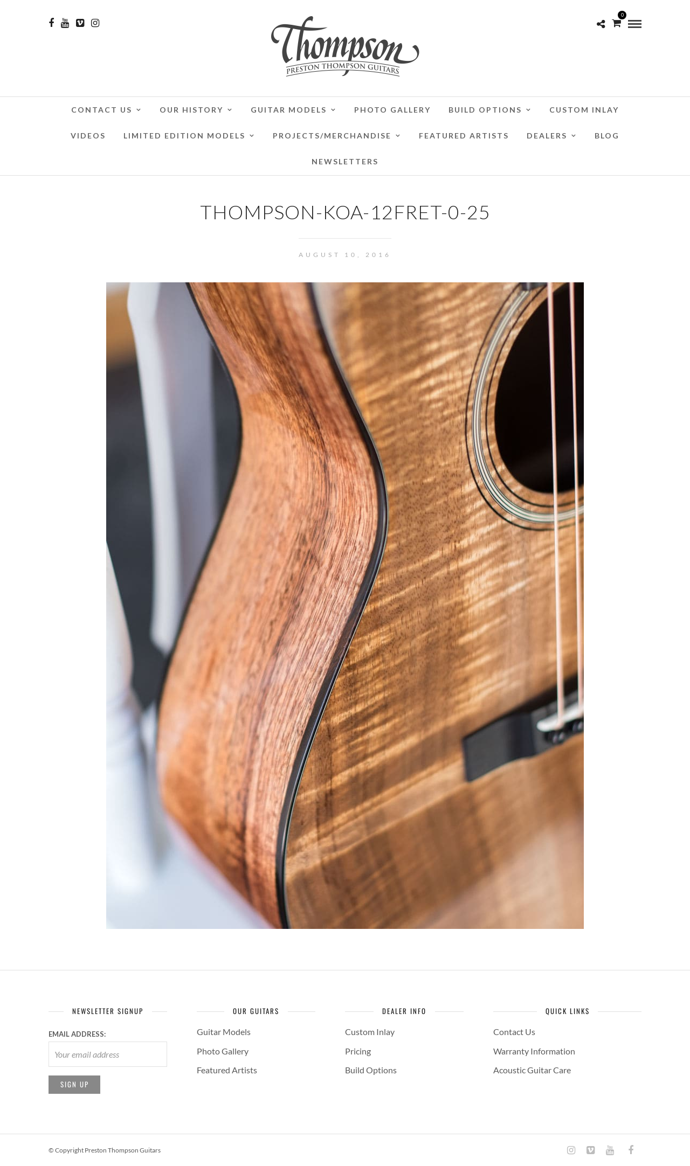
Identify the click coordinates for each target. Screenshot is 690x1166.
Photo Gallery (392, 109)
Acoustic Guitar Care (532, 1070)
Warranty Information (534, 1051)
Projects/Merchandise (332, 135)
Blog (607, 135)
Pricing (358, 1051)
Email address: (77, 1034)
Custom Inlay (584, 109)
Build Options (485, 109)
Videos (88, 135)
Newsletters (345, 161)
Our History (191, 109)
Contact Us (101, 109)
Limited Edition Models (184, 135)
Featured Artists (464, 135)
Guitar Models (289, 109)
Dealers (547, 135)
